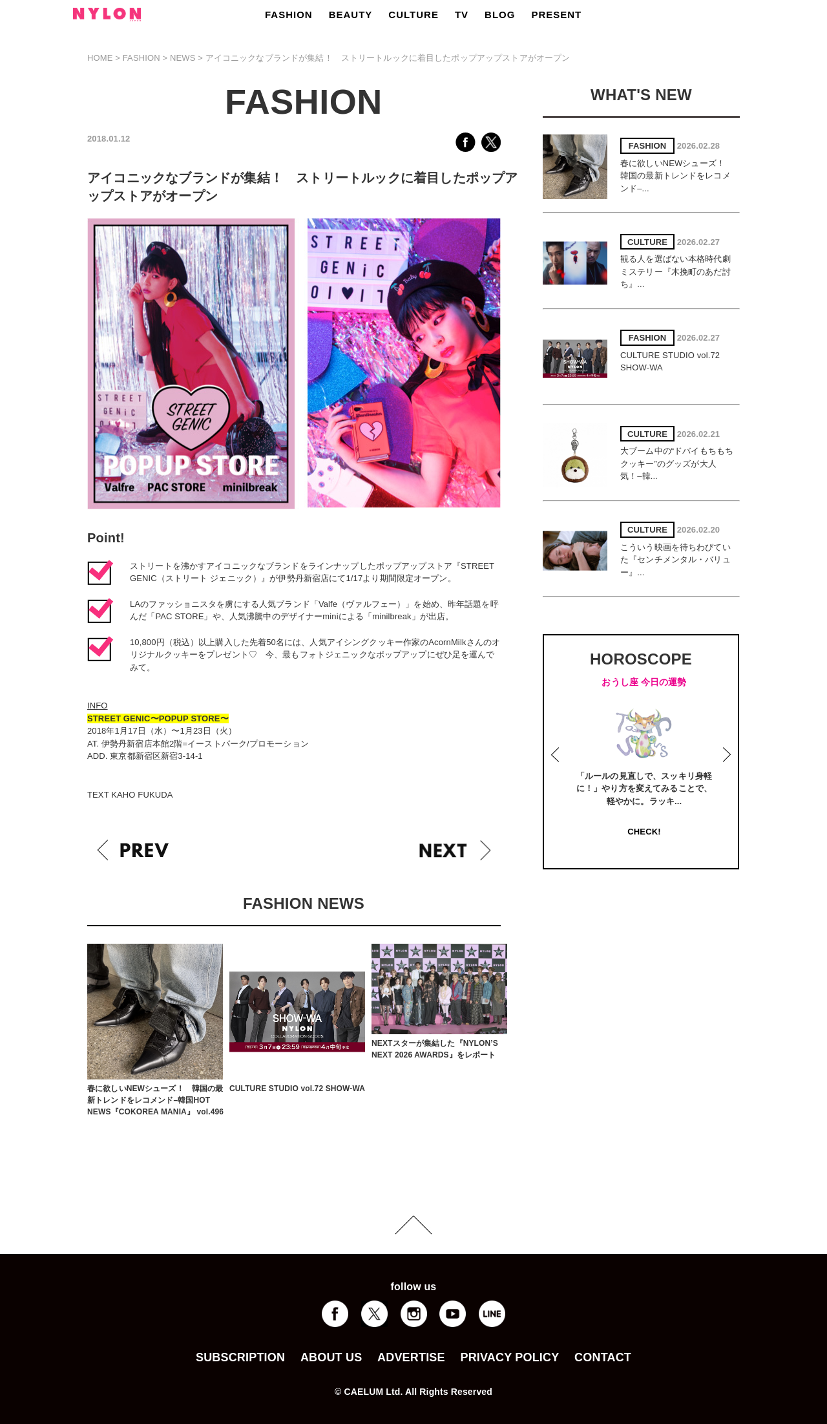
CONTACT (602, 1357)
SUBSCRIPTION (240, 1357)
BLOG (500, 14)
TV (461, 14)
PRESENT (556, 14)
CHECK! (643, 831)
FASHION (289, 14)
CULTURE (413, 14)
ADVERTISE (411, 1357)
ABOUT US (331, 1357)
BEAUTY (351, 14)
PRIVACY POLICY (509, 1357)
